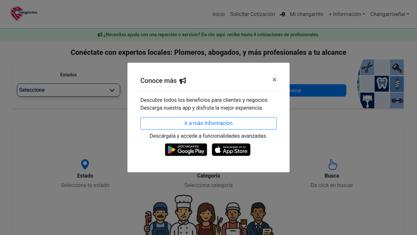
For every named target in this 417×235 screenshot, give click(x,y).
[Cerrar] (274, 79)
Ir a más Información (208, 123)
